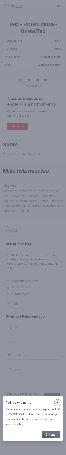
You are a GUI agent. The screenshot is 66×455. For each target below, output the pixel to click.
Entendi (51, 434)
